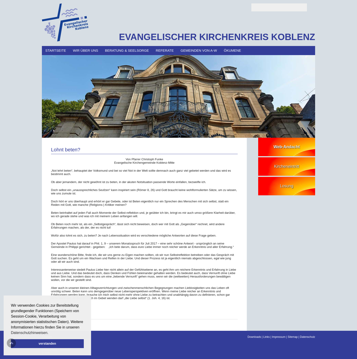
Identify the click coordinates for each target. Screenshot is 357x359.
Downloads (254, 337)
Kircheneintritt (286, 166)
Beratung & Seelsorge (127, 50)
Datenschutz (307, 337)
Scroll (11, 343)
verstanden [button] (47, 343)
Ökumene (232, 50)
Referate (165, 50)
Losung (286, 186)
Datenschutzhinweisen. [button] (29, 333)
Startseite (55, 50)
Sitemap (293, 337)
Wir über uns (85, 50)
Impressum (278, 337)
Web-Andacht (286, 147)
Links (266, 337)
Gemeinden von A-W (199, 50)
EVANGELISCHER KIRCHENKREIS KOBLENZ (217, 37)
